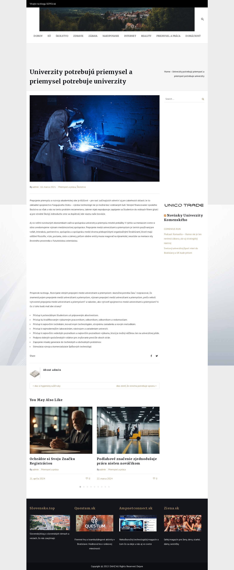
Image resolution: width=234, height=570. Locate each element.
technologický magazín (145, 539)
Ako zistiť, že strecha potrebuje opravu (135, 385)
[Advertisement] (95, 268)
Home (167, 71)
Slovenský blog (37, 533)
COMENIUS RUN (172, 228)
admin (36, 186)
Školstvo (81, 186)
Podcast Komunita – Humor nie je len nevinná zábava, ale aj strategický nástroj (182, 239)
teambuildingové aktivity (100, 539)
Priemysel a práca (67, 186)
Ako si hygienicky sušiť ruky (47, 385)
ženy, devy (188, 539)
